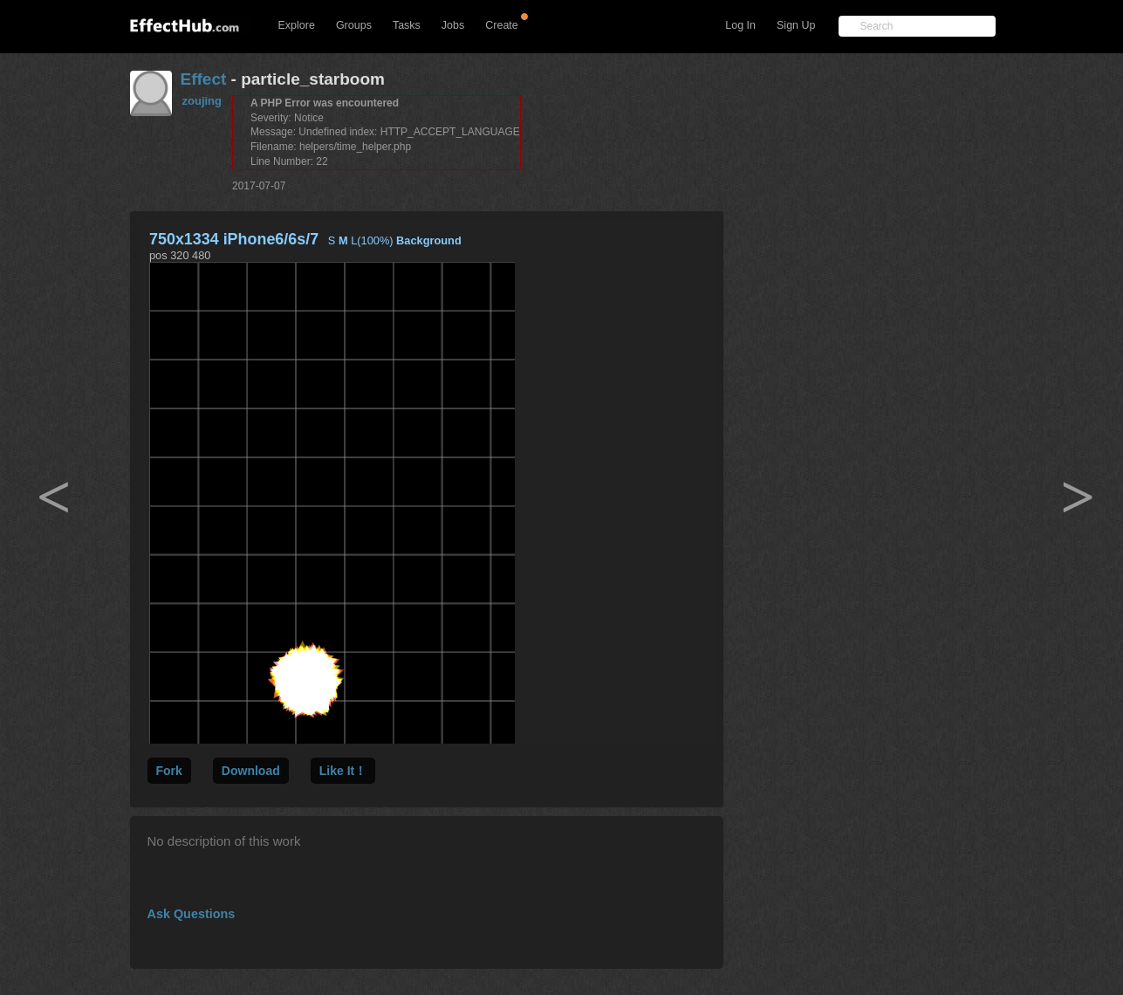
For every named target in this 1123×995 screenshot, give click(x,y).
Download (251, 771)
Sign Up (796, 25)
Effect (204, 79)
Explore (296, 25)
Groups (354, 25)
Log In (740, 25)
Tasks (407, 25)
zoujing (202, 100)
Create (501, 25)
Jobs (453, 25)
